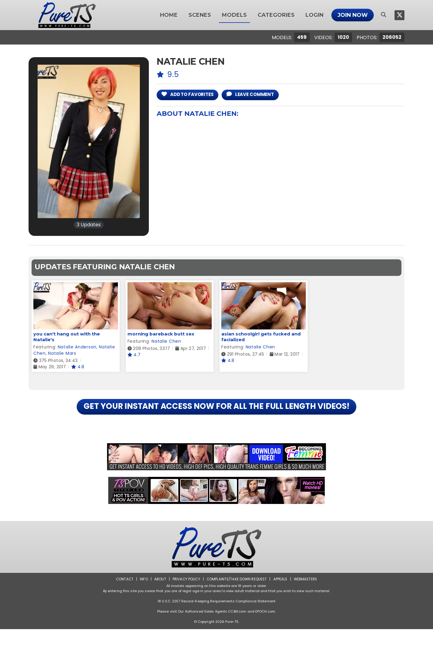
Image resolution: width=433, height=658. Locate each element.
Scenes (200, 15)
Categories (276, 15)
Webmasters (307, 607)
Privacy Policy (185, 607)
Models (234, 15)
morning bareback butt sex (160, 334)
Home (169, 15)
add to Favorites (190, 94)
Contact (122, 607)
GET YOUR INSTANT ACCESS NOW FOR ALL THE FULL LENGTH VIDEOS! (216, 421)
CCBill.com (237, 640)
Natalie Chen (166, 341)
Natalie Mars (62, 353)
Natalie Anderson (77, 347)
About (158, 607)
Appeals (281, 607)
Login (315, 15)
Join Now (352, 15)
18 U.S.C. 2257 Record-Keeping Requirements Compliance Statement (216, 630)
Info (142, 607)
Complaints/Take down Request (237, 607)
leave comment (259, 94)
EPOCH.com (265, 640)
